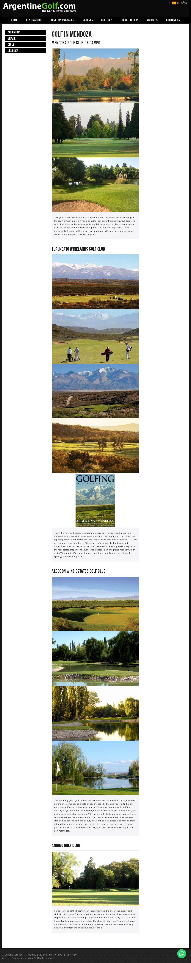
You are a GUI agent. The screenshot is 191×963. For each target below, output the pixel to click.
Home (14, 20)
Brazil (11, 38)
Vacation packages (62, 20)
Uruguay (13, 51)
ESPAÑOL (179, 2)
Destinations (34, 20)
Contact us (173, 20)
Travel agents (129, 20)
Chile (11, 44)
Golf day (106, 20)
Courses (88, 20)
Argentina (14, 32)
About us (152, 20)
